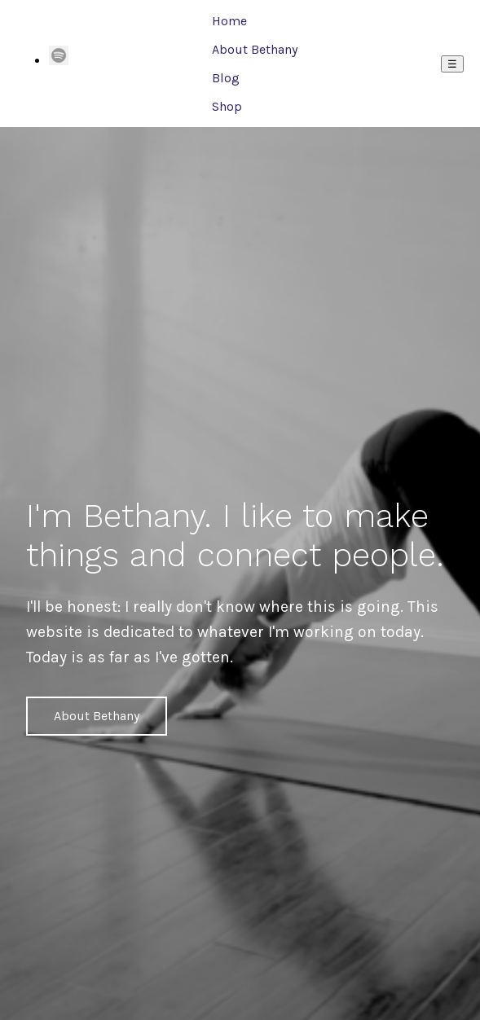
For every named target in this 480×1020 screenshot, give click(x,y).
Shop (227, 106)
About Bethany (254, 49)
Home (229, 21)
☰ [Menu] (452, 64)
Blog (226, 78)
